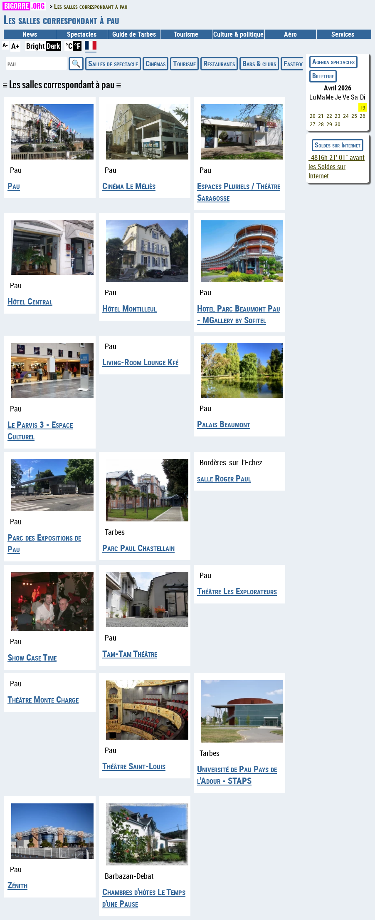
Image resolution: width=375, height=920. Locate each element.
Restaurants (219, 63)
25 (354, 116)
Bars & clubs (259, 63)
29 (329, 124)
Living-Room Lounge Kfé (140, 362)
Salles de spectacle (113, 63)
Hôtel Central (29, 301)
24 (346, 116)
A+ (15, 46)
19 (362, 107)
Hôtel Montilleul (129, 308)
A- (5, 45)
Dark (53, 46)
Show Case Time (32, 657)
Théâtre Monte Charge (43, 699)
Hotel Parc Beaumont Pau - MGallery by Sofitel (238, 314)
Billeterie (323, 75)
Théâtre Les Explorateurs (237, 591)
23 (337, 116)
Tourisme (184, 63)
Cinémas (155, 63)
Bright (35, 46)
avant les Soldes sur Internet (336, 166)
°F (77, 46)
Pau (13, 186)
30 (337, 124)
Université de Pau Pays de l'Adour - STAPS (237, 774)
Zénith (17, 885)
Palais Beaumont (223, 424)
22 (329, 116)
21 (321, 116)
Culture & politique (238, 34)
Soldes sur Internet (337, 145)
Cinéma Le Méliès (128, 186)
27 (313, 124)
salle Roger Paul (224, 478)
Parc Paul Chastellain (138, 547)
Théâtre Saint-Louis (133, 766)
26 (362, 116)
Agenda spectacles (333, 61)
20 (313, 116)
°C (68, 46)
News (29, 34)
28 (321, 124)
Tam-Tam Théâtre (129, 653)
